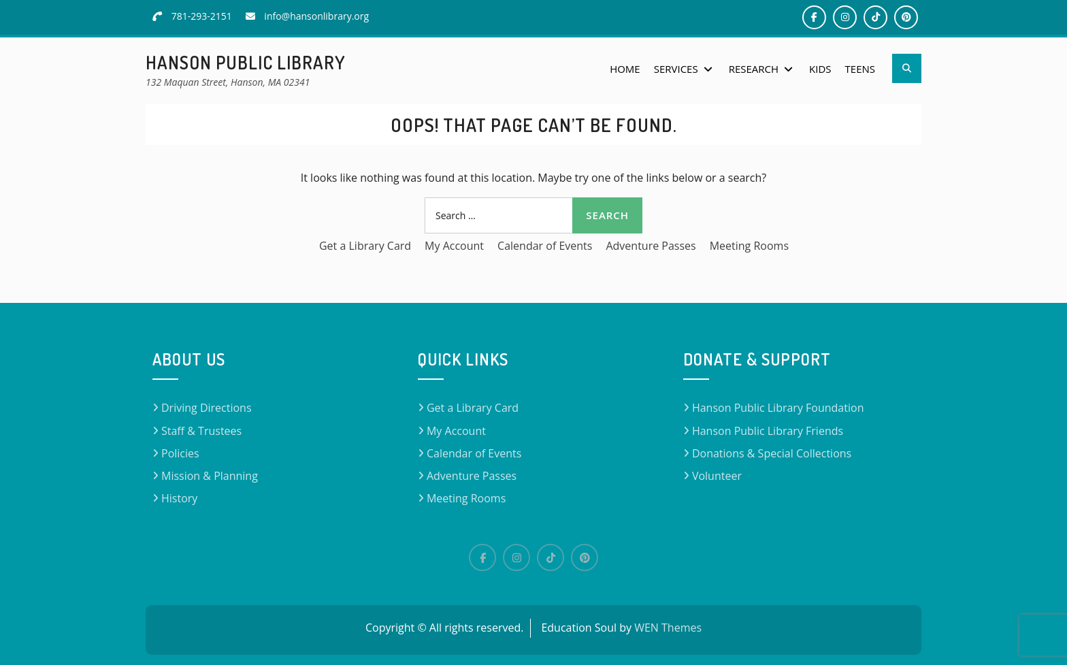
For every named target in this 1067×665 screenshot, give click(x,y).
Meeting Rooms (749, 245)
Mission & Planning (209, 475)
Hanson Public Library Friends (767, 430)
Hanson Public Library (246, 62)
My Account (454, 245)
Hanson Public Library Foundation (778, 407)
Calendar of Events (544, 245)
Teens (860, 69)
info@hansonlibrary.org (316, 16)
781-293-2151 (201, 16)
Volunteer (717, 475)
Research (753, 69)
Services (676, 69)
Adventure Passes (650, 245)
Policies (180, 453)
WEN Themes (668, 627)
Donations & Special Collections (771, 453)
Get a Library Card (365, 245)
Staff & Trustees (201, 430)
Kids (820, 69)
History (179, 498)
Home (625, 69)
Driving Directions (206, 407)
